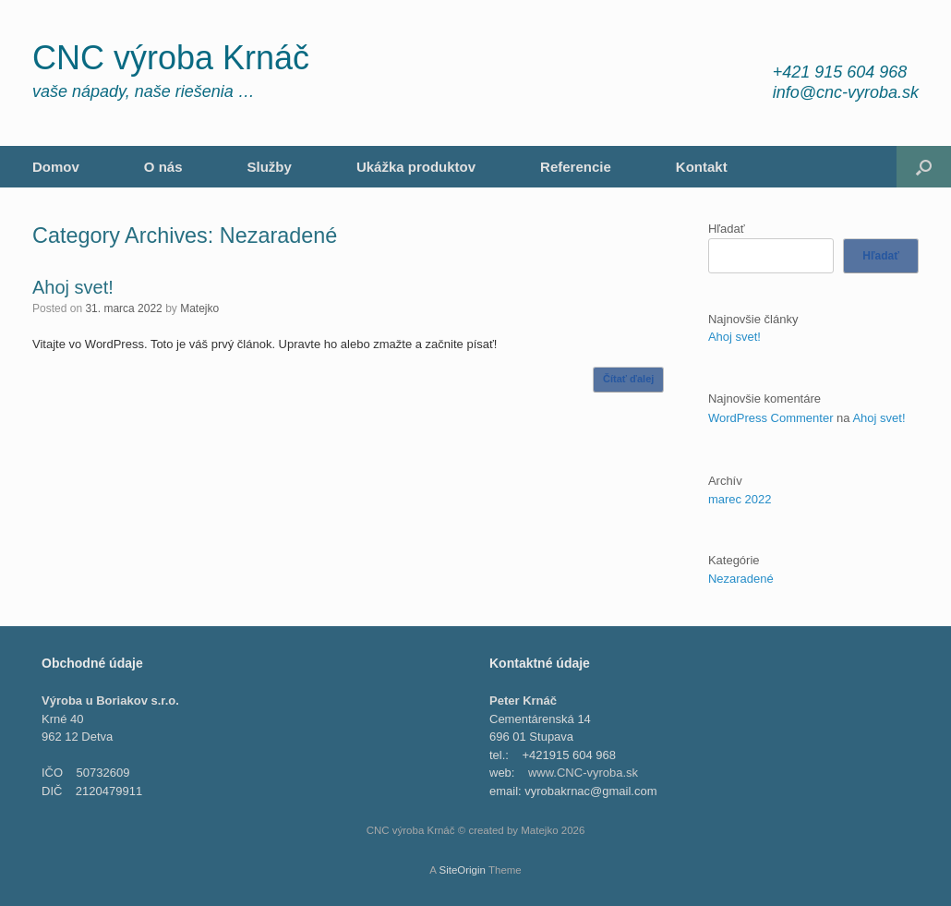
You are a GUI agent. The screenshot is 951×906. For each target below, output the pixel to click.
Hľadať (726, 229)
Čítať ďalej (628, 378)
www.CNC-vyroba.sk (583, 772)
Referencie (575, 167)
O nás (163, 167)
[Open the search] (924, 166)
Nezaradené (741, 579)
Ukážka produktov (416, 167)
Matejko (199, 308)
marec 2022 (740, 499)
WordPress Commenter (771, 418)
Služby (269, 167)
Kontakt (702, 167)
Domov (55, 167)
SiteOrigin (462, 870)
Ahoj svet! (73, 287)
